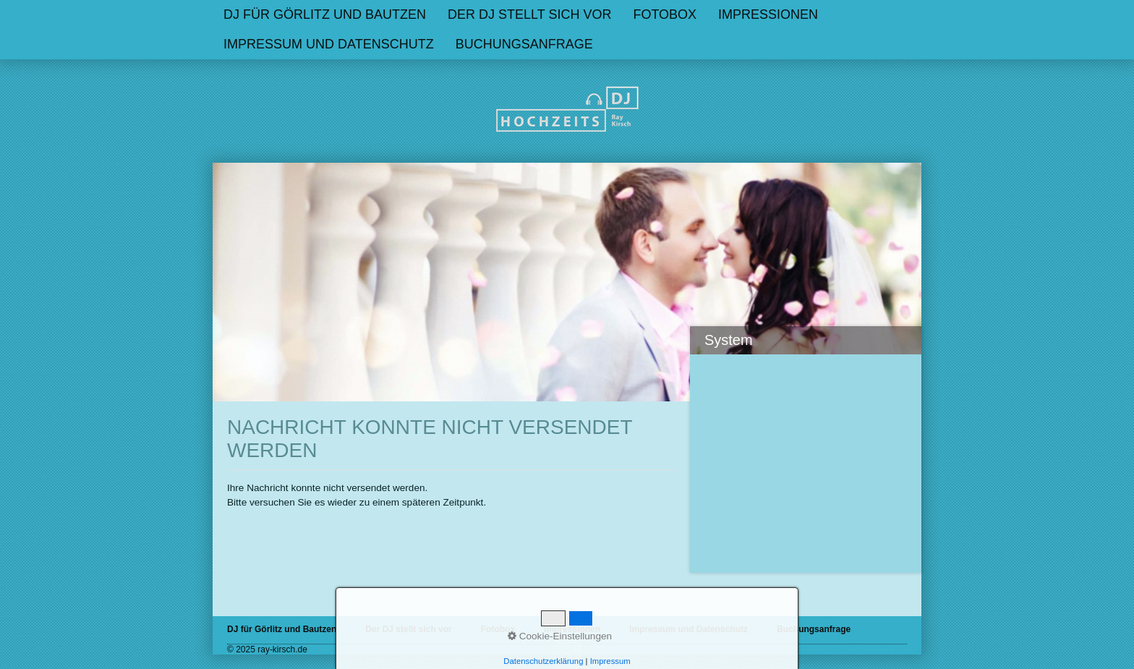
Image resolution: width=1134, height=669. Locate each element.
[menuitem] (325, 15)
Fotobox (664, 14)
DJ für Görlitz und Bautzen (324, 14)
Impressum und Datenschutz (328, 44)
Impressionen (768, 14)
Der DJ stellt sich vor (529, 14)
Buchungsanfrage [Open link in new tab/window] (524, 44)
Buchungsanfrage (813, 629)
